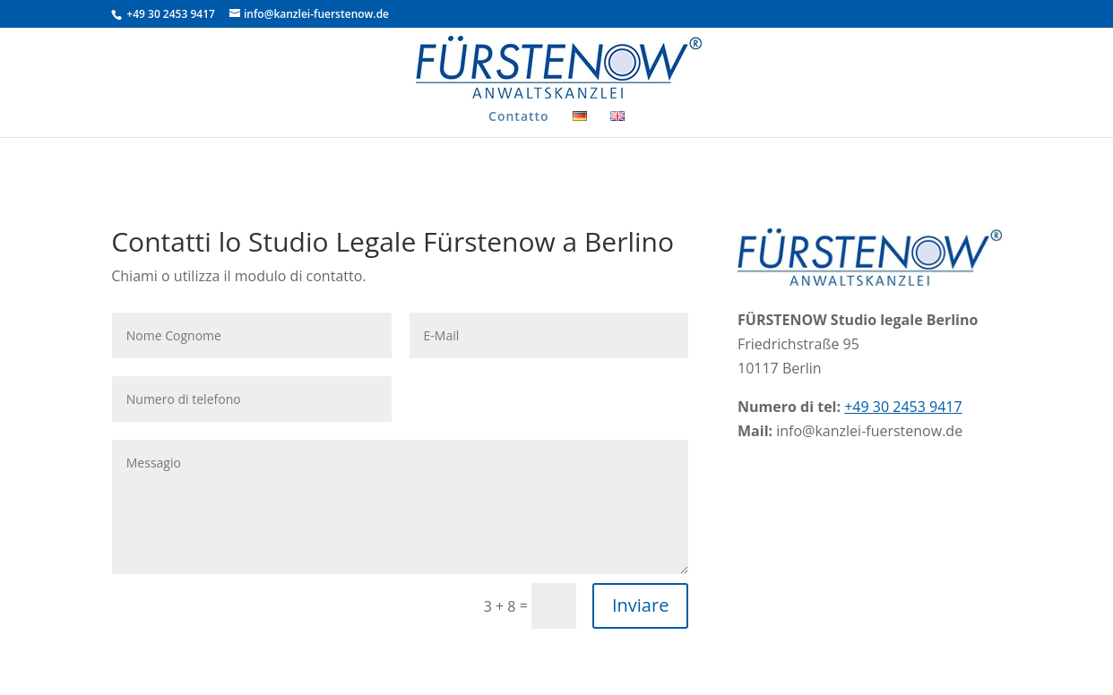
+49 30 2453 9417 (169, 13)
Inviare (640, 605)
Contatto (518, 117)
